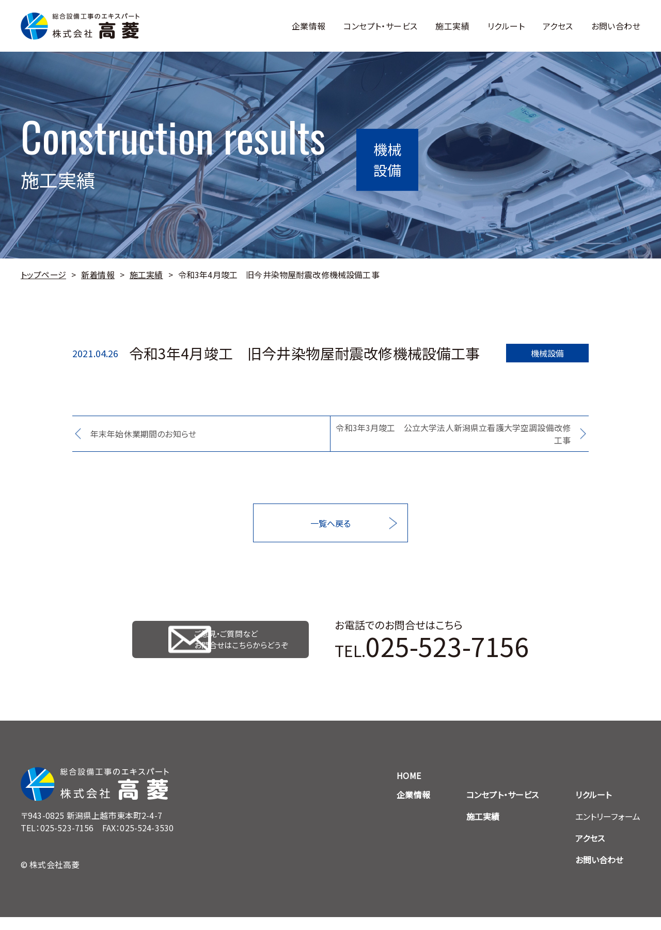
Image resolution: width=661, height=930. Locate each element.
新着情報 (98, 274)
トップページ (43, 274)
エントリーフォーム (607, 829)
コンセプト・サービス (380, 26)
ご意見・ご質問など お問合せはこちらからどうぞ (246, 646)
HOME (409, 788)
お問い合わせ (615, 26)
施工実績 (452, 26)
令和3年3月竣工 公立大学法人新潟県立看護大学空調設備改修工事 (453, 433)
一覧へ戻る (330, 523)
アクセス (558, 26)
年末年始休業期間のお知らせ (143, 434)
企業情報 (309, 26)
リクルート (506, 26)
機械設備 (547, 353)
